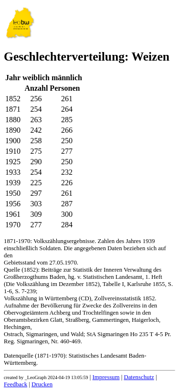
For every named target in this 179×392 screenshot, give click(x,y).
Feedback (15, 384)
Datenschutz (139, 377)
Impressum (106, 377)
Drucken (42, 384)
